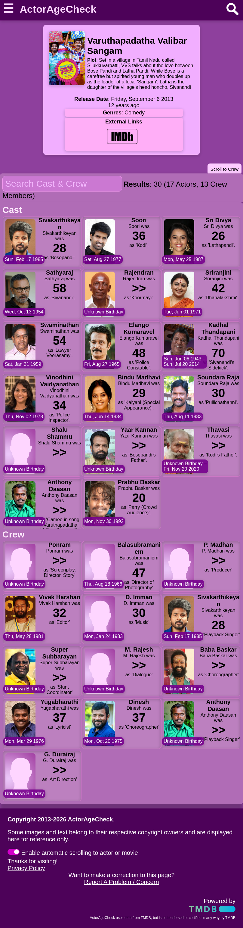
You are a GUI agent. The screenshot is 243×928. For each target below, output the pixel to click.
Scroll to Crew (224, 169)
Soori (138, 220)
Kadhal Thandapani (218, 328)
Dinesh (139, 702)
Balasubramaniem (138, 548)
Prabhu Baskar (139, 482)
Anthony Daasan (59, 485)
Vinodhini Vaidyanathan (59, 381)
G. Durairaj (59, 754)
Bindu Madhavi (139, 377)
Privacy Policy (26, 868)
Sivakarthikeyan (59, 223)
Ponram (59, 544)
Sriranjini (218, 272)
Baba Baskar (218, 649)
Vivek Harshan (59, 597)
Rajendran (139, 272)
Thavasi (218, 429)
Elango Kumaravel (139, 328)
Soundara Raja (218, 377)
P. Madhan (218, 544)
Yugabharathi (60, 702)
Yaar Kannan (139, 429)
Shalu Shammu (59, 433)
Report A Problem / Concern (121, 882)
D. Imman (138, 597)
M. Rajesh (139, 649)
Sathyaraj (59, 272)
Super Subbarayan (59, 653)
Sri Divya (218, 220)
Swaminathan (59, 325)
